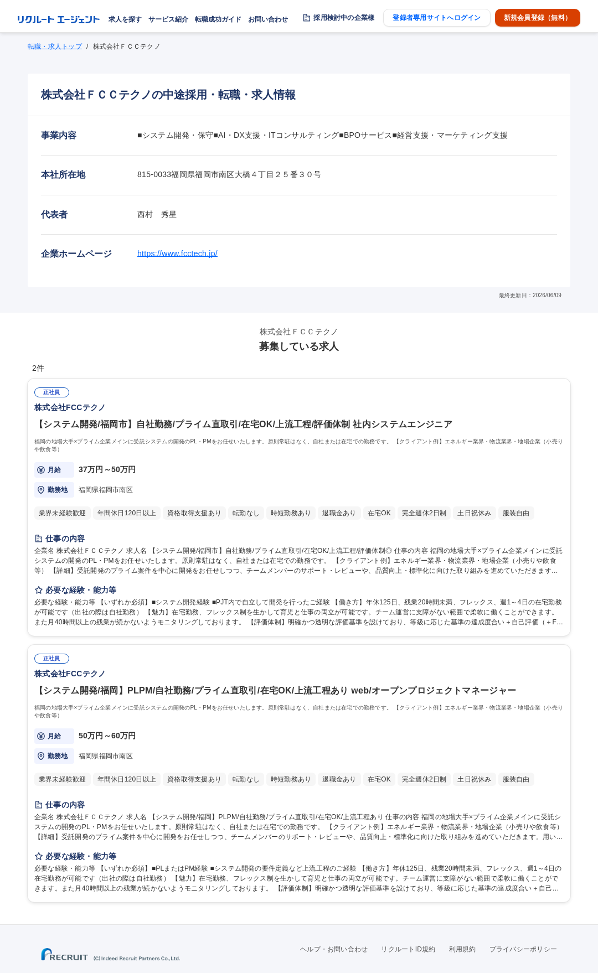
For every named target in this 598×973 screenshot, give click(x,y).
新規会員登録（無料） (537, 18)
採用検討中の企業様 (343, 18)
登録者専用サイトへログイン (437, 18)
